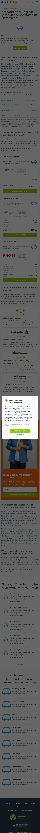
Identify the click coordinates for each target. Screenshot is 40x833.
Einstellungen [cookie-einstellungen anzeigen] (20, 434)
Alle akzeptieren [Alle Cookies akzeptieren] (20, 431)
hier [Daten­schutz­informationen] (7, 425)
